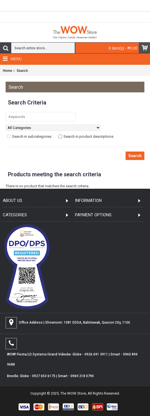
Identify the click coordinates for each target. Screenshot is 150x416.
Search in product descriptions (85, 136)
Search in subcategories (29, 136)
